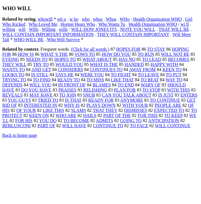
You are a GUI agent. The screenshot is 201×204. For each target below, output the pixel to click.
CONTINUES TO (106, 69)
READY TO (68, 79)
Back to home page (19, 135)
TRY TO (41, 64)
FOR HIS (24, 120)
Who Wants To (112, 24)
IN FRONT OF (72, 84)
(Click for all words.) (90, 49)
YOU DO (48, 120)
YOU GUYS (19, 100)
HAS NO (127, 59)
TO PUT (173, 74)
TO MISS (95, 79)
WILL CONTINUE (172, 125)
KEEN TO (171, 69)
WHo (125, 19)
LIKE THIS (53, 110)
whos (97, 19)
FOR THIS (147, 115)
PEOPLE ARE (168, 105)
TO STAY (156, 49)
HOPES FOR (128, 49)
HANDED (134, 64)
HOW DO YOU (116, 54)
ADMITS (104, 120)
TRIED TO (48, 100)
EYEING (10, 59)
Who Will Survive (63, 39)
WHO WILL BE (29, 39)
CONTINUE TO (108, 125)
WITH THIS (178, 90)
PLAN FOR (125, 90)
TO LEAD (151, 59)
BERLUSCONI (16, 125)
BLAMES (102, 84)
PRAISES (67, 90)
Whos (111, 19)
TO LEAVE (148, 74)
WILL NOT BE (175, 54)
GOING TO (131, 120)
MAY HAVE (41, 95)
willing (8, 29)
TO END (125, 84)
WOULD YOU (69, 64)
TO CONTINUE (165, 100)
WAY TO (174, 79)
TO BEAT (149, 79)
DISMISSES (135, 110)
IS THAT (73, 100)
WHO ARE (65, 115)
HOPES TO (65, 59)
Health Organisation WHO (153, 24)
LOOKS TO (13, 74)
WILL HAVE (74, 125)
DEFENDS (12, 84)
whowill (45, 19)
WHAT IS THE (104, 64)
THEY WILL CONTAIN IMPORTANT (133, 34)
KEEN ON (39, 115)
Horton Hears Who (78, 24)
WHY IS (72, 105)
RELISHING (95, 90)
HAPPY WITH (164, 64)
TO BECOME (76, 120)
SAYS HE (64, 74)
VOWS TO (84, 54)
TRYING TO (14, 79)
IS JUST (166, 95)
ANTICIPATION (163, 120)
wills (63, 29)
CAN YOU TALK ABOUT (126, 95)
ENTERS (188, 95)
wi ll (185, 24)
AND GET (41, 69)
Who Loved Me (43, 24)
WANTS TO (13, 69)
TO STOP (151, 90)
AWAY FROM (142, 69)
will (21, 29)
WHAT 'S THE (54, 54)
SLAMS (78, 110)
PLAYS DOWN (101, 105)
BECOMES (178, 59)
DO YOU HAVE (36, 90)
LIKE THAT (122, 79)
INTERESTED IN (40, 105)
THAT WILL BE (174, 29)
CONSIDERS (70, 69)
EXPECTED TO (169, 110)
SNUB (89, 95)
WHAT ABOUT (97, 59)
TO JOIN (67, 95)
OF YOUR (26, 110)
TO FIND (41, 79)
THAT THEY (105, 110)
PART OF (46, 125)
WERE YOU (92, 74)
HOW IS (26, 54)
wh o (61, 19)
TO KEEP (173, 115)
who (86, 19)
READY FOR (101, 100)
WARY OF (151, 84)
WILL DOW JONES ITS (94, 29)
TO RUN (146, 54)
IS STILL (39, 74)
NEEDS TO (37, 59)
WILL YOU (40, 84)
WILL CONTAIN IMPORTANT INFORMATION (48, 34)
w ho (73, 19)
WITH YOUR (135, 105)
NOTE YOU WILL (137, 29)
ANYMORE (131, 100)
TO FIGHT (121, 74)
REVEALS (12, 95)
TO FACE (139, 125)
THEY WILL (14, 64)
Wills (34, 29)
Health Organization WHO (157, 19)
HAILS (90, 115)
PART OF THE (117, 115)
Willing (48, 29)
